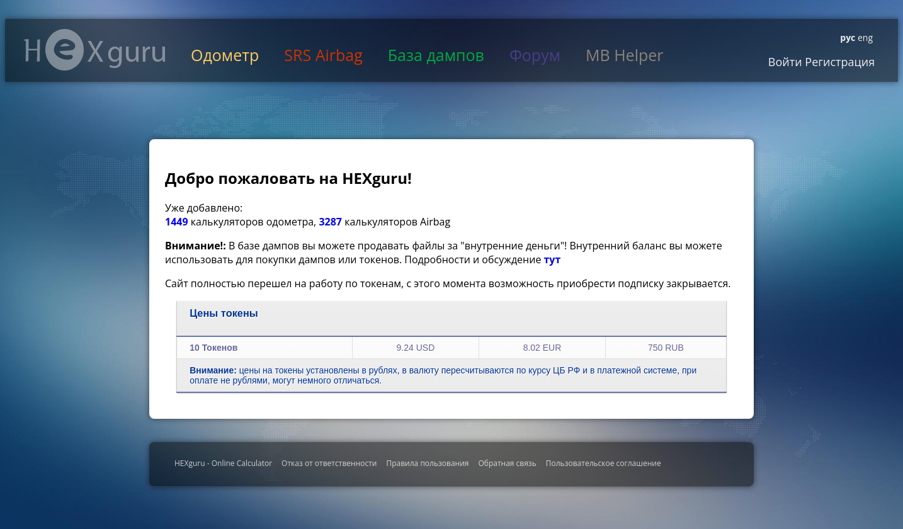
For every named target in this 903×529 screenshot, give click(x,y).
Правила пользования (427, 463)
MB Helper (624, 54)
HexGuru (95, 50)
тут (552, 259)
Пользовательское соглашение (603, 463)
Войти (785, 61)
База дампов (436, 54)
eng (864, 37)
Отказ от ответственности (329, 463)
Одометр (225, 54)
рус (847, 37)
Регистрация (838, 61)
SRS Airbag (323, 54)
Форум (534, 54)
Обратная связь (507, 463)
